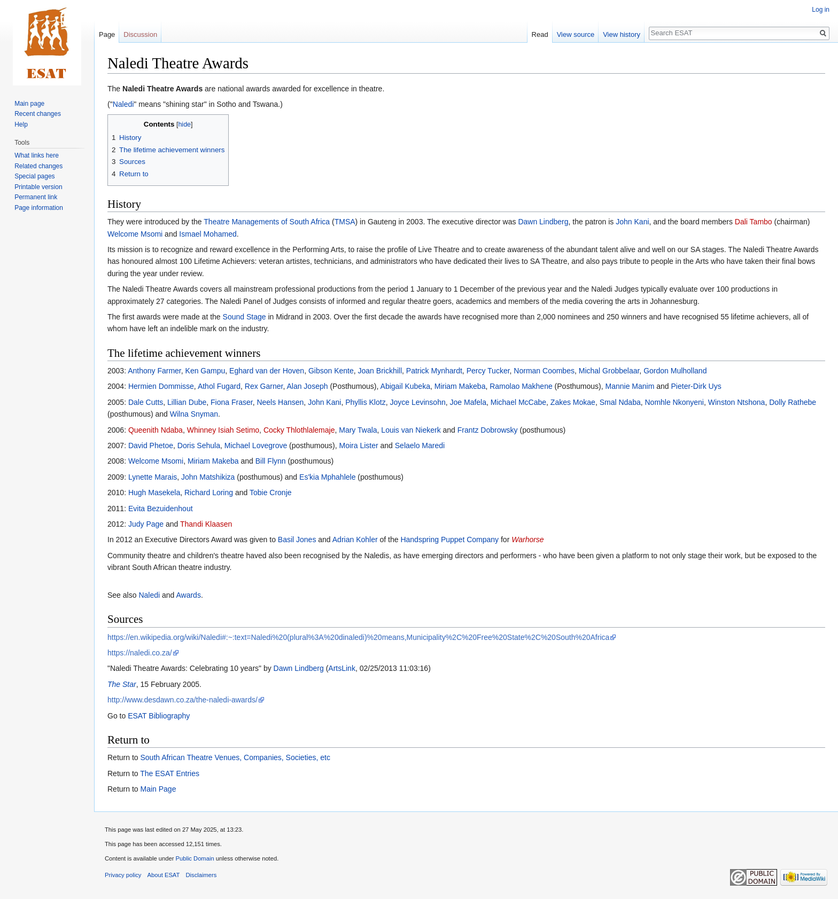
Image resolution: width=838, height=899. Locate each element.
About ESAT (164, 875)
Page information (38, 208)
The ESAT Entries (169, 773)
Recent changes (37, 114)
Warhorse (527, 539)
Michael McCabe (518, 402)
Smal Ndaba (620, 402)
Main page (29, 103)
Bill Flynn (270, 461)
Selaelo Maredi (420, 445)
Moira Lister (358, 445)
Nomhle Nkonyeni (674, 402)
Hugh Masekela (154, 492)
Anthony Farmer (154, 370)
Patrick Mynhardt (434, 370)
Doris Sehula (198, 445)
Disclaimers (201, 875)
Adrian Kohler (355, 539)
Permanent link (35, 197)
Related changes (38, 166)
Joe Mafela (468, 402)
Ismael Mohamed (207, 234)
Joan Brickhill (380, 370)
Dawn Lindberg (543, 221)
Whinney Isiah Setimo (223, 430)
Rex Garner (264, 386)
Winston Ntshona (736, 402)
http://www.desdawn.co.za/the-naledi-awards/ (182, 699)
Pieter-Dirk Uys (696, 386)
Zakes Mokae (572, 402)
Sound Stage (244, 316)
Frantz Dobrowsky (487, 430)
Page (107, 34)
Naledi (123, 104)
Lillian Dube (186, 402)
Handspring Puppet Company (449, 539)
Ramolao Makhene (521, 386)
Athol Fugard (219, 386)
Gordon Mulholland (675, 370)
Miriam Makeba (460, 386)
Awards (188, 595)
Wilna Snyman (194, 414)
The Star (121, 684)
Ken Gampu (205, 370)
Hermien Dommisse (161, 386)
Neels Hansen (280, 402)
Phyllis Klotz (365, 402)
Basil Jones (297, 539)
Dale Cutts (145, 402)
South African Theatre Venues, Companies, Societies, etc (235, 757)
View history (621, 34)
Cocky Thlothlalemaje (299, 430)
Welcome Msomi (134, 234)
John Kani (632, 221)
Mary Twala (358, 430)
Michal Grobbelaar (609, 370)
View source (576, 34)
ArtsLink (341, 668)
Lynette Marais (152, 477)
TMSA (345, 221)
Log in (820, 9)
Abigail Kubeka (405, 386)
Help (21, 124)
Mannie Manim (630, 386)
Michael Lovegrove (256, 445)
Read (540, 34)
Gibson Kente (331, 370)
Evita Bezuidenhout (160, 508)
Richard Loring (208, 492)
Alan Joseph (307, 386)
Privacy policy (123, 875)
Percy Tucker (488, 370)
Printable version (38, 187)
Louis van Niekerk (410, 430)
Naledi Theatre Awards (162, 88)
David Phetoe (150, 445)
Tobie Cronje (271, 492)
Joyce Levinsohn (417, 402)
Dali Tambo (753, 221)
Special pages (34, 176)
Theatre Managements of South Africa (267, 221)
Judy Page (146, 524)
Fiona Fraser (232, 402)
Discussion (140, 34)
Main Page (158, 789)
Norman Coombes (544, 370)
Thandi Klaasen (206, 524)
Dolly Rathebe (792, 402)
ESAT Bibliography (159, 716)
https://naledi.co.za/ (139, 652)
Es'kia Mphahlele (327, 477)
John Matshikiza (208, 477)
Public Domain (194, 858)
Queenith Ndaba (155, 430)
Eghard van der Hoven (266, 370)
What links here (36, 155)
